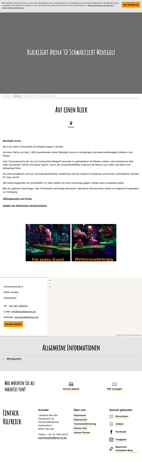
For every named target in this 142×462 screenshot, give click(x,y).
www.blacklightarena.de (26, 317)
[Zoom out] (50, 283)
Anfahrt (120, 424)
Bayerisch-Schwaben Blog (124, 449)
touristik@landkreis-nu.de (52, 438)
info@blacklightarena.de (23, 311)
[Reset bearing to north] (50, 287)
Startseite (17, 96)
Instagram (121, 439)
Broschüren (122, 416)
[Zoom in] (50, 280)
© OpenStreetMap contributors (132, 335)
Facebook (121, 431)
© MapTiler (119, 335)
